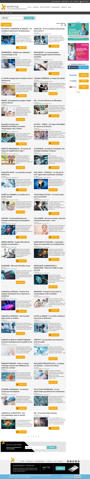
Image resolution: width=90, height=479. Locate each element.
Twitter (71, 461)
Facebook (68, 461)
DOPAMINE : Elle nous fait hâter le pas (15, 266)
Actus (29, 7)
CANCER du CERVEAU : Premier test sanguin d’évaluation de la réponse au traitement (15, 294)
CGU (55, 461)
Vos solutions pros (84, 87)
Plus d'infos (28, 477)
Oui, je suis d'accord (68, 476)
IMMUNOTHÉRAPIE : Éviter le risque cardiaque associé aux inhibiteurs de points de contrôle (15, 365)
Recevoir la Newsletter (78, 64)
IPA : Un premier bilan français (45, 413)
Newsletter (30, 461)
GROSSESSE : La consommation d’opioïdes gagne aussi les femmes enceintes (47, 54)
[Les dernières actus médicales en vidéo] (78, 110)
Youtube (78, 461)
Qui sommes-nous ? (40, 461)
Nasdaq (76, 6)
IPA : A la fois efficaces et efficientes (48, 101)
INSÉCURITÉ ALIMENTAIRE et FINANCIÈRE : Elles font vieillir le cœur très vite (48, 268)
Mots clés (5, 18)
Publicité (49, 461)
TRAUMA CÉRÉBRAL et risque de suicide (49, 78)
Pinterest (73, 461)
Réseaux (64, 7)
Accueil (2, 13)
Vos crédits (83, 81)
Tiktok (76, 461)
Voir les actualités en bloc (65, 25)
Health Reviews (45, 7)
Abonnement (55, 7)
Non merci (77, 476)
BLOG (69, 7)
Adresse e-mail (29, 445)
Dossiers (36, 7)
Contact (60, 461)
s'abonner (60, 468)
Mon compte (85, 1)
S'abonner (52, 447)
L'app (71, 1)
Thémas (76, 1)
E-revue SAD (65, 1)
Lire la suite (22, 47)
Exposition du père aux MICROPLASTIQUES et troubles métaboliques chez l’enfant (13, 126)
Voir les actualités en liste (62, 25)
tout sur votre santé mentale (84, 75)
